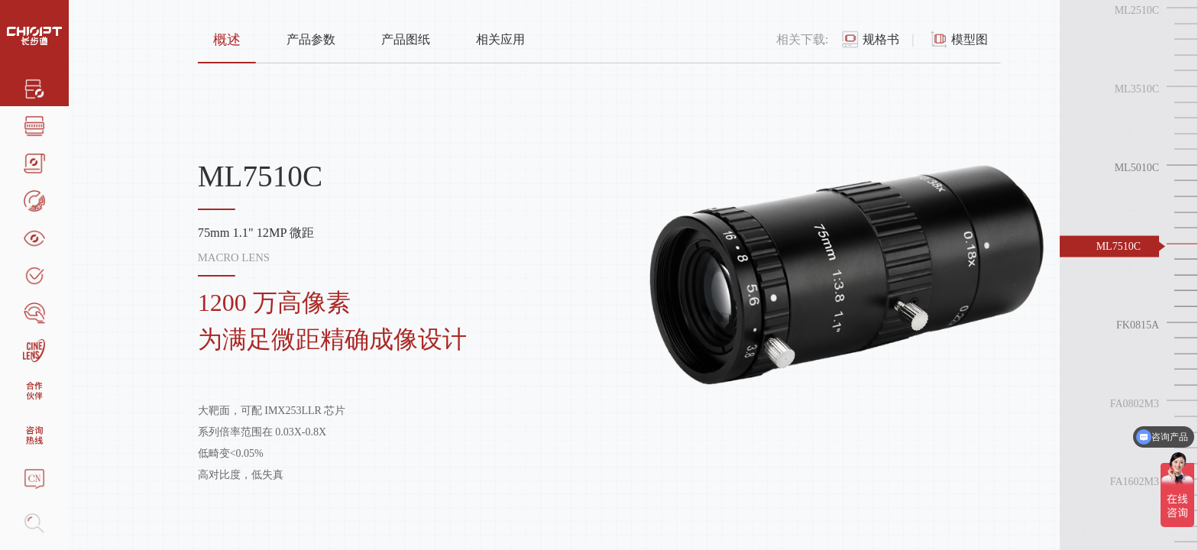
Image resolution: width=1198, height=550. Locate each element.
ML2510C (1137, 10)
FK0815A (1137, 324)
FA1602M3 (1134, 481)
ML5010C (1137, 167)
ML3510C (1137, 89)
